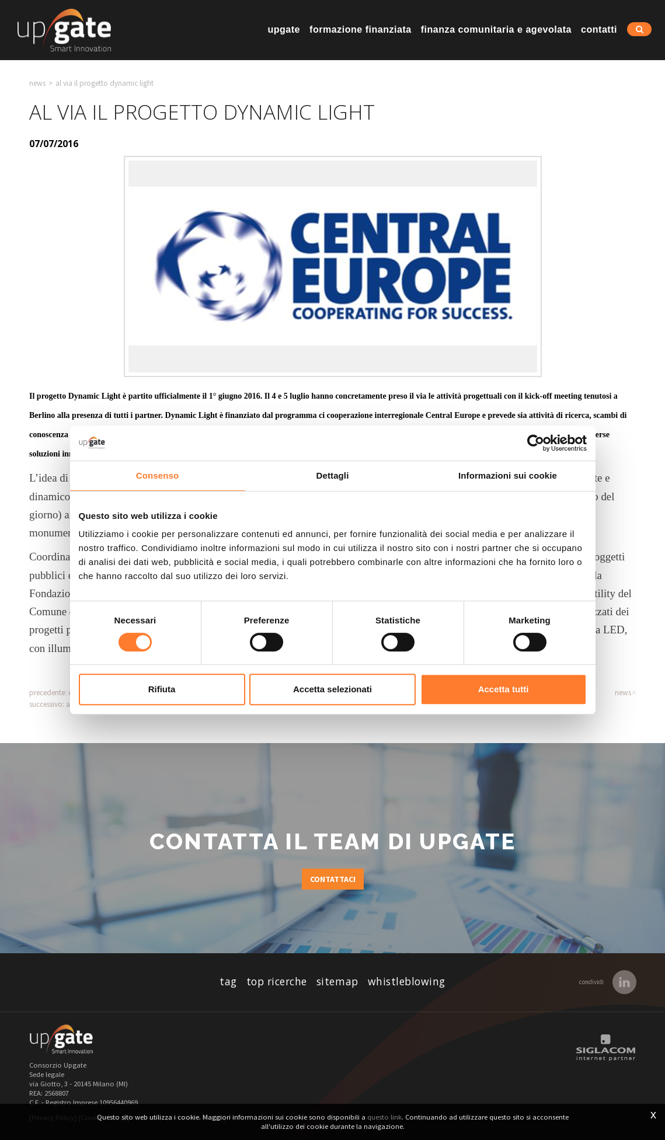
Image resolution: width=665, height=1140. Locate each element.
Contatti (599, 29)
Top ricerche (276, 981)
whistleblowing (406, 981)
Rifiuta (162, 689)
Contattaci (333, 879)
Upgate (283, 29)
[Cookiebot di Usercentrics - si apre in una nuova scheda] (536, 443)
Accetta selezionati (332, 689)
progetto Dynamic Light (79, 396)
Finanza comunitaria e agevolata (496, 29)
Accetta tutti (503, 689)
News (37, 83)
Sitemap (337, 981)
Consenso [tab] (157, 475)
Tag (228, 981)
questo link (384, 1117)
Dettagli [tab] (332, 475)
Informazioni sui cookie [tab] (507, 475)
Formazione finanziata (360, 29)
